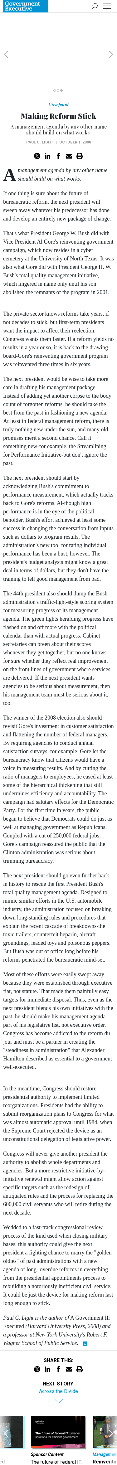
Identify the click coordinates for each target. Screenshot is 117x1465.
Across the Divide (58, 1356)
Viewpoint (59, 69)
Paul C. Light (39, 106)
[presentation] (6, 1414)
